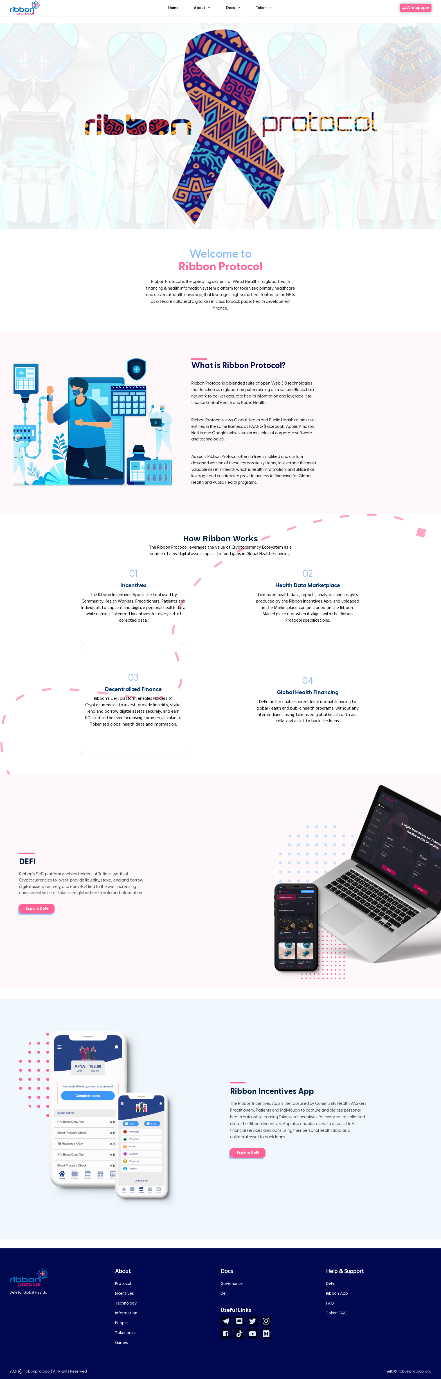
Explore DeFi (37, 909)
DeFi (224, 1293)
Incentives (124, 1293)
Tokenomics (126, 1333)
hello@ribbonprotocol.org (408, 1371)
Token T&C (336, 1313)
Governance (231, 1283)
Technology (125, 1303)
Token (261, 8)
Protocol (123, 1283)
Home (173, 8)
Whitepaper (417, 8)
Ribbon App (337, 1293)
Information (126, 1313)
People (121, 1323)
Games (121, 1342)
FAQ (330, 1303)
